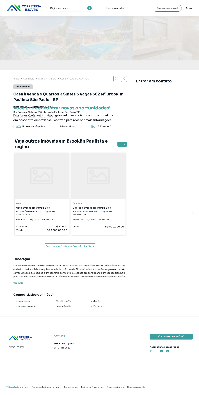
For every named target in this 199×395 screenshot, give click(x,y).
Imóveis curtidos (115, 8)
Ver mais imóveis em (70, 246)
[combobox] (69, 8)
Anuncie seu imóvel (167, 8)
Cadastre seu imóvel (171, 336)
